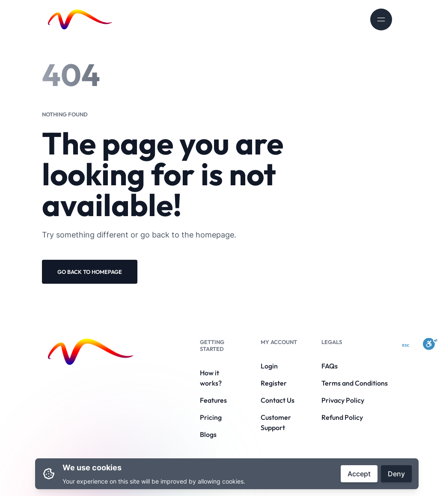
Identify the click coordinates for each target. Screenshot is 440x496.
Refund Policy (342, 417)
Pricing (211, 417)
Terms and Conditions (354, 383)
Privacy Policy (342, 400)
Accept (359, 473)
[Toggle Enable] (430, 344)
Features (213, 400)
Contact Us (277, 400)
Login (269, 366)
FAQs (329, 366)
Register (274, 383)
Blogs (208, 434)
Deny (396, 473)
